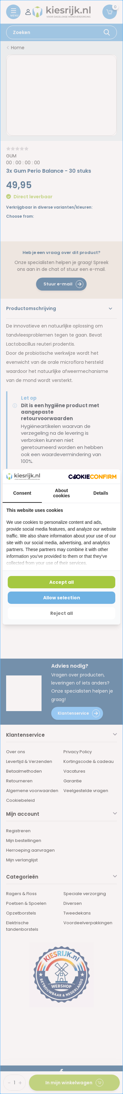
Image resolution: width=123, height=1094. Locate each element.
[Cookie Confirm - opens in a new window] (92, 476)
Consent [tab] (22, 493)
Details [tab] (100, 493)
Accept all (61, 582)
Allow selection (61, 597)
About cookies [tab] (61, 493)
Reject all (61, 613)
